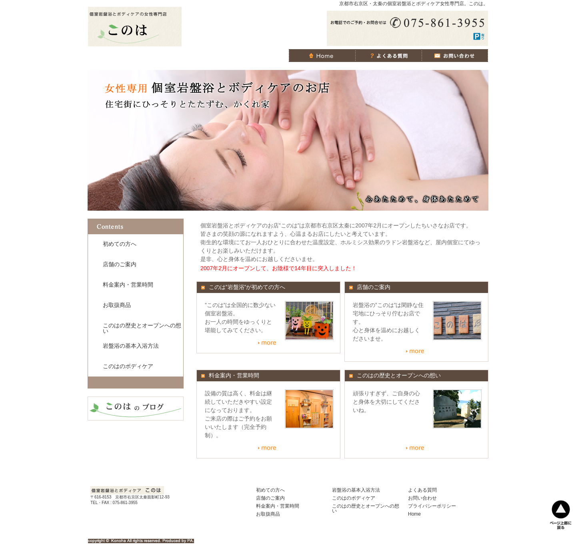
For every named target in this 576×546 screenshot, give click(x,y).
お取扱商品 (117, 305)
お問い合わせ (422, 498)
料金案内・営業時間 (128, 284)
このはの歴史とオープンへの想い (142, 328)
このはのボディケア (128, 366)
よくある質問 (422, 490)
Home (414, 514)
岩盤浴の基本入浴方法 (131, 346)
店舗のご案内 (119, 264)
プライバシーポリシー (432, 506)
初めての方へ (119, 244)
